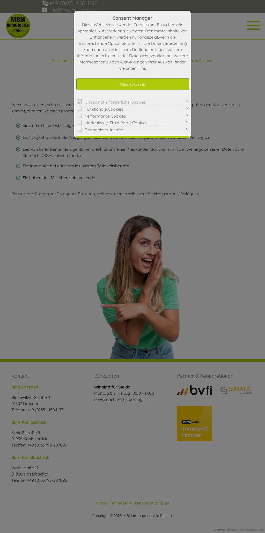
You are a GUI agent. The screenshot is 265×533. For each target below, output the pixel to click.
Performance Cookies (105, 116)
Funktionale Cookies (104, 109)
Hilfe (141, 68)
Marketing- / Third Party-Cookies (116, 122)
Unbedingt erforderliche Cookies (115, 102)
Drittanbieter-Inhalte (104, 129)
